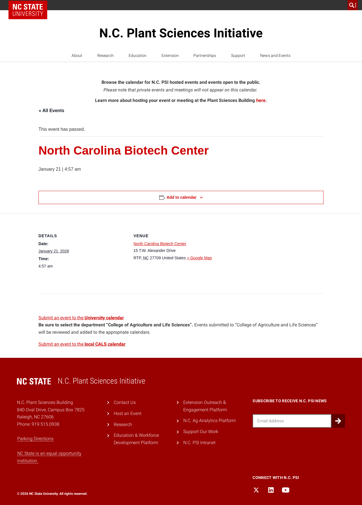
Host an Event (127, 413)
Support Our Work (200, 431)
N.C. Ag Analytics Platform (209, 420)
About (77, 55)
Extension (170, 55)
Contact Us (125, 402)
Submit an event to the (81, 317)
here (261, 100)
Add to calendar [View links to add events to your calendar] (182, 197)
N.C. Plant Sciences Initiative (181, 33)
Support (238, 55)
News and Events (275, 55)
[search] (353, 5)
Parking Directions (35, 438)
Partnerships (204, 55)
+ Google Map (199, 258)
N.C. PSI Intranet (199, 442)
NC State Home (29, 5)
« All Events (51, 110)
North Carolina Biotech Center (159, 243)
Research (105, 55)
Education (137, 55)
